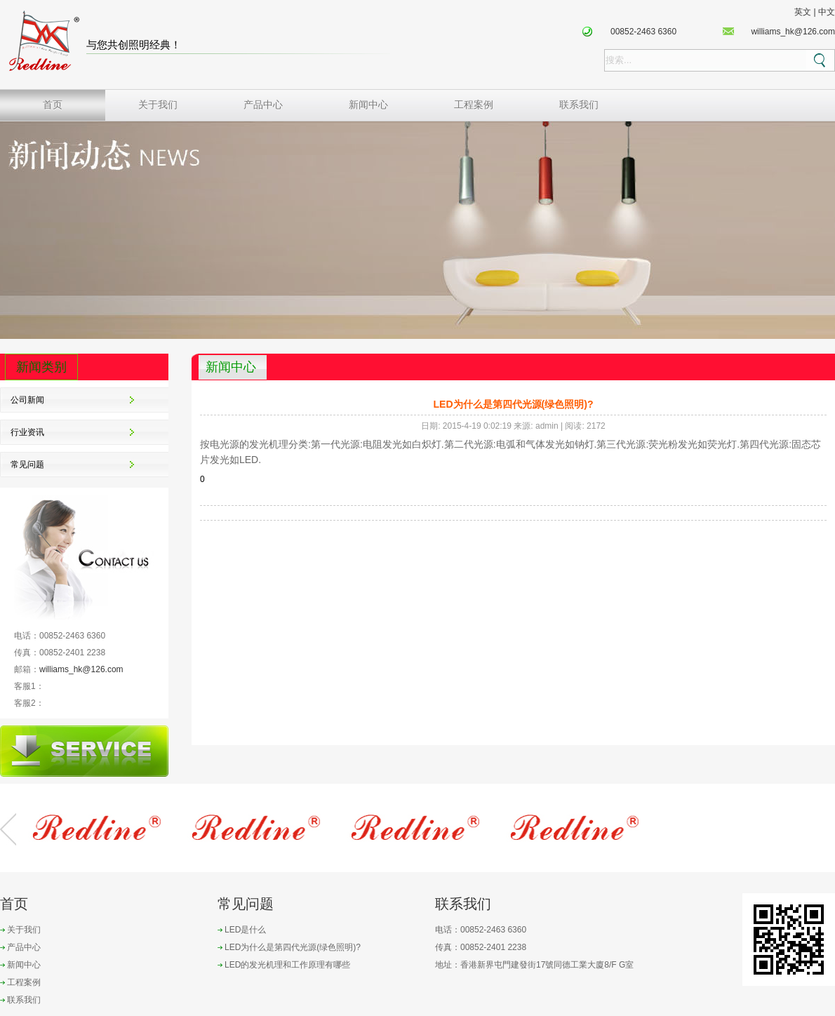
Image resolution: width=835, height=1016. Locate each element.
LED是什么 (245, 930)
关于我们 (158, 105)
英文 (802, 12)
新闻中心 (368, 105)
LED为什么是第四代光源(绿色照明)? (293, 947)
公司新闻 (27, 400)
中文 (826, 12)
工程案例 (473, 105)
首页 (52, 105)
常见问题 (27, 464)
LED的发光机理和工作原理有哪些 (287, 965)
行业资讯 (27, 432)
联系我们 (579, 105)
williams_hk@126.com (793, 31)
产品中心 (263, 105)
